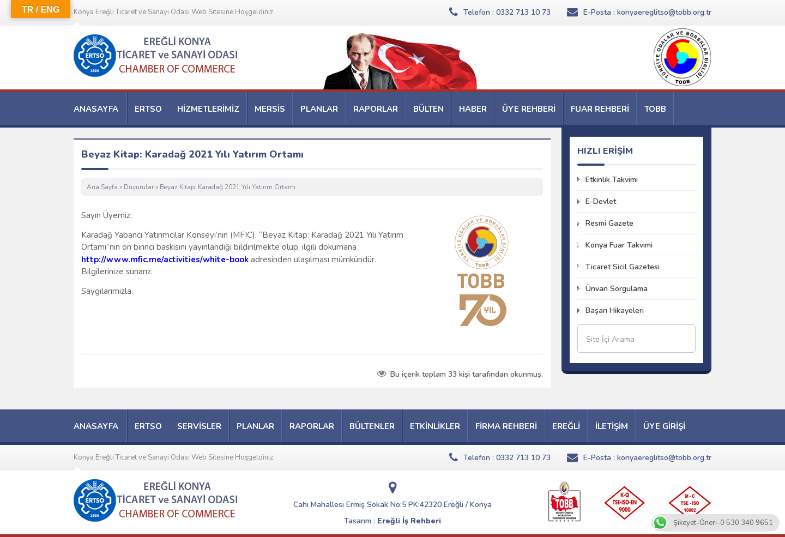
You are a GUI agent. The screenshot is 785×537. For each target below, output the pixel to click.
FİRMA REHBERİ (506, 426)
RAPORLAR (375, 109)
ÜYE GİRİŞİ (664, 426)
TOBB (655, 109)
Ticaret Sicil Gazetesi (622, 267)
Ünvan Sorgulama (616, 288)
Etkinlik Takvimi (611, 179)
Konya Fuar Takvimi (619, 245)
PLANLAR (319, 109)
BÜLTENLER (372, 426)
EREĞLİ (566, 426)
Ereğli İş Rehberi (409, 521)
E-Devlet (600, 201)
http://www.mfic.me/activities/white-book (165, 259)
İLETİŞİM (611, 426)
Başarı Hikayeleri (614, 310)
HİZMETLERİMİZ (208, 109)
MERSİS (270, 109)
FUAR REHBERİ (600, 109)
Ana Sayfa (102, 187)
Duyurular (139, 187)
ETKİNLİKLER (435, 426)
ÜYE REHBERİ (528, 109)
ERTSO (148, 109)
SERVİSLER (199, 426)
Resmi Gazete (609, 223)
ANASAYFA (96, 109)
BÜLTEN (428, 109)
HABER (473, 109)
